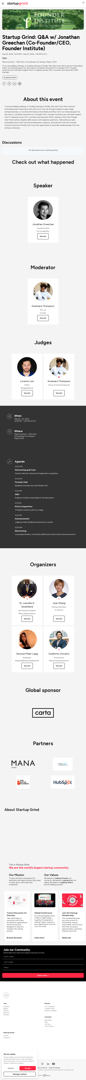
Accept (28, 1068)
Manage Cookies (20, 1074)
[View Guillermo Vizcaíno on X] (58, 649)
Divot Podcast (49, 1026)
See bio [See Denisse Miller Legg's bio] (27, 666)
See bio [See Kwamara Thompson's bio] (43, 318)
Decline (11, 1068)
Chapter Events (50, 1008)
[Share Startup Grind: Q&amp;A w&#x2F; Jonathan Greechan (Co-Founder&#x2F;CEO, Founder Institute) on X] (9, 84)
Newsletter (48, 1020)
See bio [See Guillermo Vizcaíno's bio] (59, 666)
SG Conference (50, 1006)
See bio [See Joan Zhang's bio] (59, 619)
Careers (5, 1035)
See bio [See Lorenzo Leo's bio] (27, 393)
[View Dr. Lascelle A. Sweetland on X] (27, 598)
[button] (83, 3)
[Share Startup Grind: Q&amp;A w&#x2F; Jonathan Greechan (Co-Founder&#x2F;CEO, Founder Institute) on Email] (19, 84)
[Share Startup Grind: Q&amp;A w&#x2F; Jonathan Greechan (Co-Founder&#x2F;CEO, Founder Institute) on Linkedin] (14, 84)
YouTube (47, 1024)
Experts (5, 1008)
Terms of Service (41, 1068)
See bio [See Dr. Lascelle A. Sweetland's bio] (27, 619)
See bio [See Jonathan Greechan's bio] (43, 236)
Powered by (43, 1075)
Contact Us (7, 1038)
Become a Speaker (51, 1010)
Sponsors (6, 1013)
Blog (46, 1022)
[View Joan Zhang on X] (58, 598)
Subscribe (42, 975)
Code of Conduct (54, 1068)
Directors (6, 1015)
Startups (6, 1010)
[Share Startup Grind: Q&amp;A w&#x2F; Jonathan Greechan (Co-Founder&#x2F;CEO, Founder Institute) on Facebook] (4, 84)
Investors (6, 1006)
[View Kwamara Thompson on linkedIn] (58, 376)
